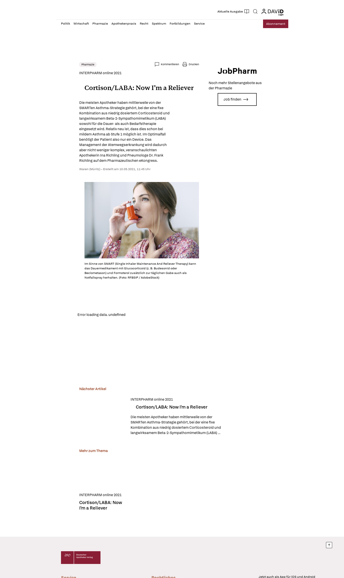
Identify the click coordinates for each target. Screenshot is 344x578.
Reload (116, 313)
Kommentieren (188, 64)
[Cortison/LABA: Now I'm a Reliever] (84, 415)
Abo (273, 24)
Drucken (212, 64)
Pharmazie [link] (69, 64)
